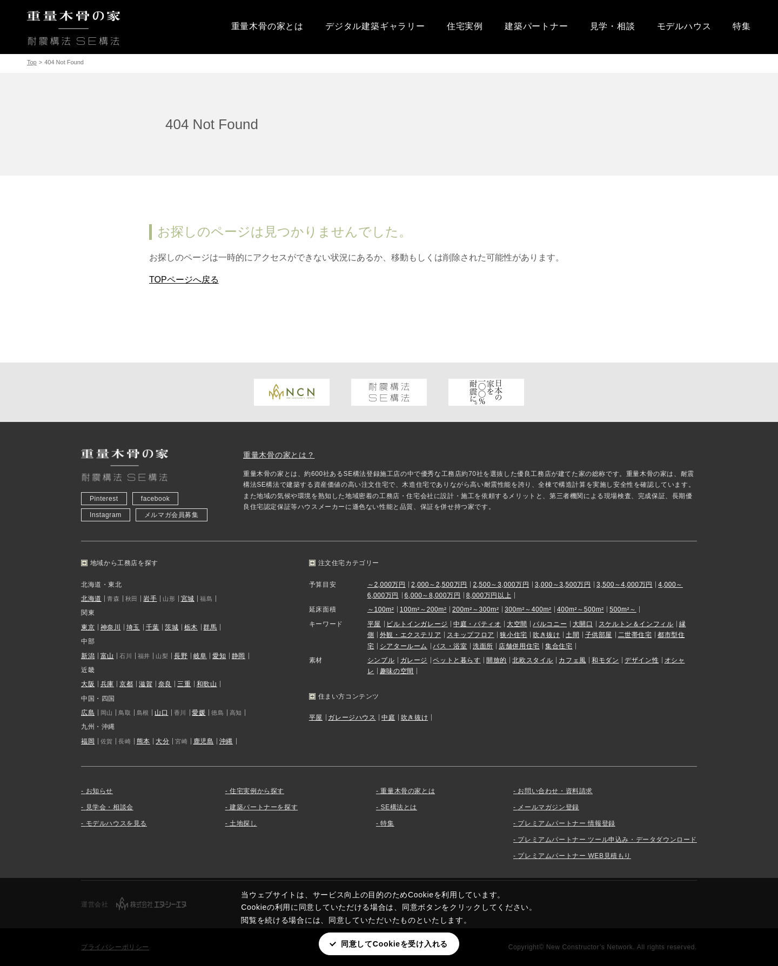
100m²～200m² (423, 609)
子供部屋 (598, 635)
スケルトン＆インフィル (636, 624)
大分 (162, 741)
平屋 (374, 624)
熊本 (143, 741)
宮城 (187, 598)
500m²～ (622, 609)
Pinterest (104, 498)
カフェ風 (572, 660)
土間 (572, 635)
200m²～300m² (475, 609)
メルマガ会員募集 (171, 515)
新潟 (88, 656)
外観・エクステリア (410, 635)
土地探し (243, 823)
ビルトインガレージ (416, 624)
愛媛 (198, 712)
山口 (161, 712)
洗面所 (483, 646)
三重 (184, 684)
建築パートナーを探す (264, 807)
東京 (88, 627)
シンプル (380, 660)
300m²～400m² (528, 609)
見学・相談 (612, 26)
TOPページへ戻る (184, 279)
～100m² (380, 609)
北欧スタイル (532, 660)
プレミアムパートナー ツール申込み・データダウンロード (607, 839)
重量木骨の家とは (267, 26)
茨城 (171, 627)
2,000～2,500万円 (439, 584)
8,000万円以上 (488, 595)
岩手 (150, 598)
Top (32, 62)
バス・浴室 (450, 646)
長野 (180, 656)
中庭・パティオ (477, 624)
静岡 (238, 656)
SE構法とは (398, 807)
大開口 (583, 624)
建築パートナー (536, 26)
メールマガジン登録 (548, 807)
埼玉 (133, 627)
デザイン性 (642, 660)
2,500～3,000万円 (501, 584)
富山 (107, 656)
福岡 (88, 741)
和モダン (605, 660)
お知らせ (99, 791)
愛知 (219, 656)
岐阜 (200, 656)
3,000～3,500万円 (563, 584)
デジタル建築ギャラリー (375, 26)
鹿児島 (203, 741)
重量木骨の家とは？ (278, 455)
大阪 (88, 684)
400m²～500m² (580, 609)
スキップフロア (470, 635)
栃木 (191, 627)
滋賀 (145, 684)
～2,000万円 (386, 584)
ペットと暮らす (456, 660)
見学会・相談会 (109, 807)
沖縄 (226, 741)
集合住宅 (558, 646)
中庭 (388, 717)
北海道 (91, 598)
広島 (88, 712)
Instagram (106, 515)
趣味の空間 (397, 671)
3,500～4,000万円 (624, 584)
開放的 (496, 660)
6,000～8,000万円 (432, 595)
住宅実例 (465, 26)
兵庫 (107, 684)
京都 (126, 684)
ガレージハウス (351, 717)
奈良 (165, 684)
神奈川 (110, 627)
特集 (742, 26)
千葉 (152, 627)
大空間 (517, 624)
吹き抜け (546, 635)
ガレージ (413, 660)
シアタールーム (403, 646)
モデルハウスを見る (116, 823)
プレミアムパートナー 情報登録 (566, 823)
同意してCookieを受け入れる (394, 944)
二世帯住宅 (635, 635)
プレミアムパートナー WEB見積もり (574, 856)
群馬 (210, 627)
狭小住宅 (513, 635)
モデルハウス (684, 26)
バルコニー (550, 624)
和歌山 (207, 684)
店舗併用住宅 (519, 646)
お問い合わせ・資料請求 (555, 791)
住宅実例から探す (257, 791)
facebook (155, 498)
